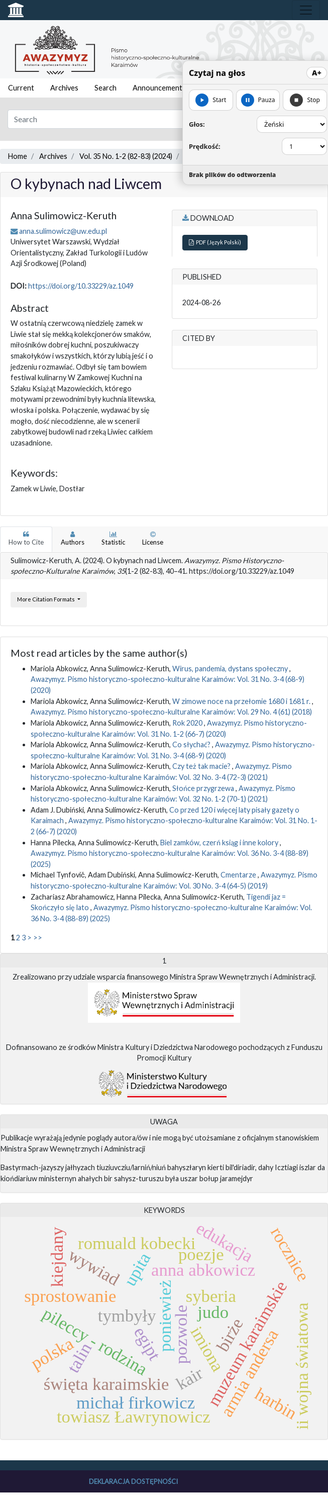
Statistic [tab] (113, 538)
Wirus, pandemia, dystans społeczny (230, 668)
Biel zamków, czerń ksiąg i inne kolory (220, 842)
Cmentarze (239, 874)
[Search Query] (137, 119)
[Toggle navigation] (306, 10)
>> (37, 937)
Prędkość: (205, 146)
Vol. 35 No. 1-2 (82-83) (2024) (125, 156)
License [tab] (152, 538)
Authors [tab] (72, 538)
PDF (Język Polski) (215, 242)
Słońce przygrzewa (204, 788)
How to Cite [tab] (26, 538)
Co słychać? (192, 744)
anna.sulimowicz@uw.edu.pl (63, 231)
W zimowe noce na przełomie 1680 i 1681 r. (242, 701)
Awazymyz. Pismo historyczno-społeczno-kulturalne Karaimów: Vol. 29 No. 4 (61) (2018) (171, 712)
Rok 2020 (188, 723)
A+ (316, 72)
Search (105, 87)
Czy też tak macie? (202, 766)
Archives (64, 87)
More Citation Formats (46, 599)
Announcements (159, 87)
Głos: (197, 124)
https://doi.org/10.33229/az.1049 (81, 286)
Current (21, 87)
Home (17, 156)
